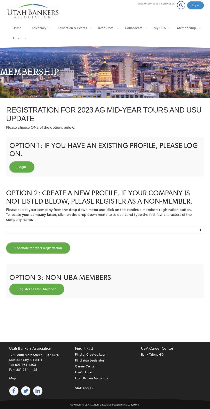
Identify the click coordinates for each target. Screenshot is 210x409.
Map (12, 378)
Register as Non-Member (37, 289)
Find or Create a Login (91, 354)
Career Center (85, 366)
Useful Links (84, 372)
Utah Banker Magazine (91, 378)
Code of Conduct (148, 4)
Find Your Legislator (89, 360)
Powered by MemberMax (125, 405)
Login (195, 5)
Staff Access (84, 388)
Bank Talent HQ (152, 354)
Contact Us (168, 4)
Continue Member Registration (38, 248)
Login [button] (22, 167)
